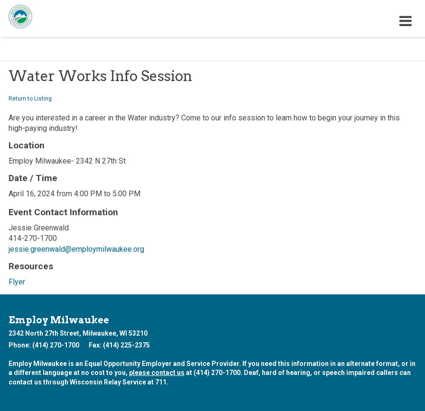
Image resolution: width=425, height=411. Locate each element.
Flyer (17, 281)
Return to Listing (30, 98)
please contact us (157, 372)
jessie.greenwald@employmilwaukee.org (76, 249)
